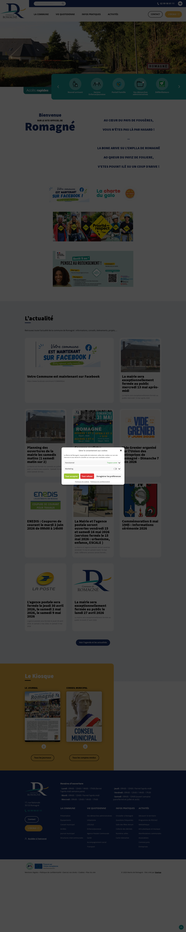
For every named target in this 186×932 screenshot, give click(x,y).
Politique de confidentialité (100, 482)
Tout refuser (87, 476)
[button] (121, 450)
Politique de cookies (82, 482)
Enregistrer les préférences (109, 476)
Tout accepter (71, 476)
